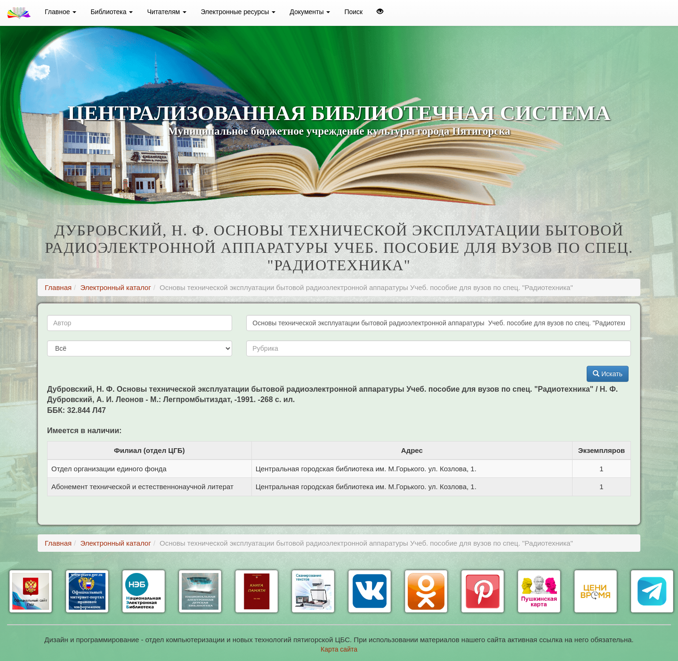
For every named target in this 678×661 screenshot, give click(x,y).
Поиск (353, 12)
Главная (58, 287)
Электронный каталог (115, 287)
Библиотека (111, 12)
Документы (310, 12)
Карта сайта (339, 649)
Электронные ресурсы (238, 12)
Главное (60, 12)
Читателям (166, 12)
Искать (607, 374)
